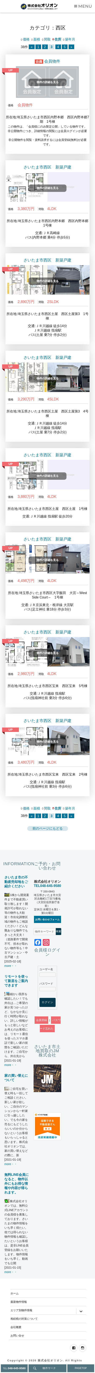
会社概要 (15, 1327)
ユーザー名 (46, 969)
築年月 (68, 39)
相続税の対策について (24, 1318)
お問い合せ (17, 1335)
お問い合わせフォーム (47, 919)
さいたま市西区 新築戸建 (47, 167)
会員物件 (52, 61)
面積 (35, 39)
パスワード (46, 983)
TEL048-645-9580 (47, 886)
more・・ (10, 965)
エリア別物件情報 (21, 1310)
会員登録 (41, 1020)
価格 (25, 39)
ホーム (14, 1293)
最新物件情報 (18, 1301)
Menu (85, 6)
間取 (46, 39)
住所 (56, 39)
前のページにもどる (48, 828)
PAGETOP (81, 1368)
